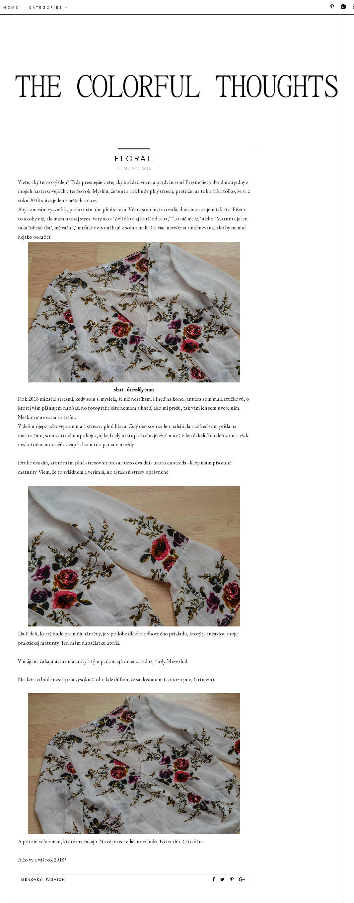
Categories (49, 7)
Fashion (55, 879)
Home (11, 7)
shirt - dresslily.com (134, 389)
